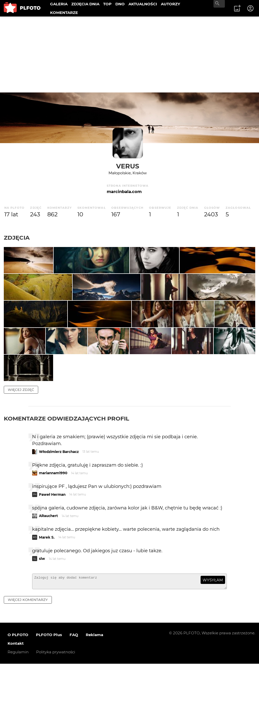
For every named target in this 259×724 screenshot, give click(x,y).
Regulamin (18, 712)
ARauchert (48, 573)
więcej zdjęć (21, 447)
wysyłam (213, 637)
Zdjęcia (17, 237)
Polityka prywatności (55, 712)
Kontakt (16, 703)
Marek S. (47, 595)
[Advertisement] (129, 54)
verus (127, 166)
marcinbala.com (124, 191)
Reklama (94, 694)
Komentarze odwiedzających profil (66, 476)
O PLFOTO (18, 694)
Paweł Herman (52, 552)
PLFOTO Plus (49, 694)
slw (42, 616)
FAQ (74, 694)
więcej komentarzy (28, 660)
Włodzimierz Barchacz (59, 509)
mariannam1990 (53, 531)
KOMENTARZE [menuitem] (64, 12)
